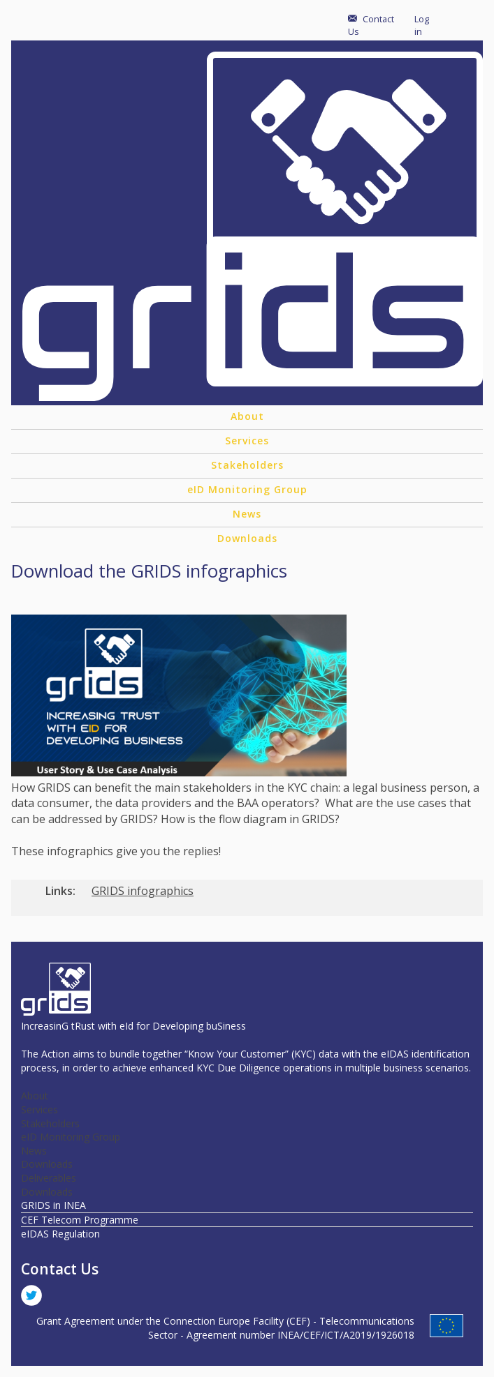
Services (247, 440)
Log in (421, 25)
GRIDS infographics (143, 890)
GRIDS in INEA (53, 1205)
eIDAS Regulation (60, 1233)
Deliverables (48, 1177)
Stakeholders (247, 465)
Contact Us (371, 25)
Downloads (247, 538)
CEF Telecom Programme (79, 1219)
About (247, 416)
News (247, 513)
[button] (179, 772)
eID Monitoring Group (247, 489)
